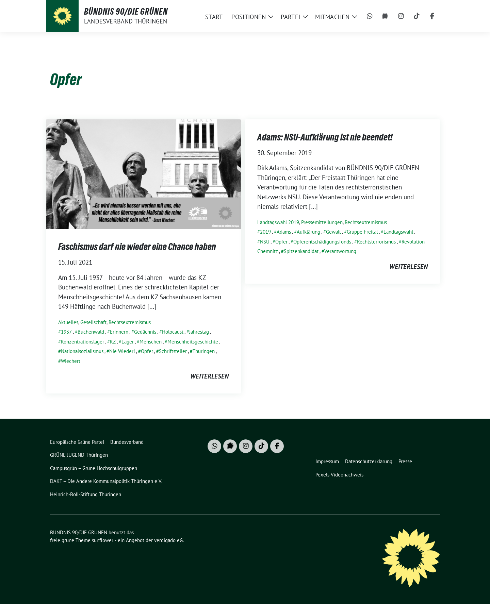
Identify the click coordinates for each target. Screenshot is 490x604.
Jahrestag (199, 332)
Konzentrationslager (82, 341)
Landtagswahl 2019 (278, 222)
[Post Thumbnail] (143, 173)
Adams (284, 232)
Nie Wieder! (122, 351)
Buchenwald (91, 332)
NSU (265, 241)
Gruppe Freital (362, 232)
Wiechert (70, 361)
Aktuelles (68, 322)
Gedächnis (145, 332)
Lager (127, 341)
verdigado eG (168, 540)
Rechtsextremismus (130, 322)
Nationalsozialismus (82, 351)
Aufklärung (308, 232)
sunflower (102, 540)
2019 (265, 232)
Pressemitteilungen (322, 222)
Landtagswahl (398, 232)
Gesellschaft (93, 322)
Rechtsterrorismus (376, 241)
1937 (66, 332)
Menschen (151, 341)
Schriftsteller (173, 351)
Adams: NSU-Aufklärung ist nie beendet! (325, 137)
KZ (113, 341)
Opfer (147, 351)
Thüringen (204, 351)
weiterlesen (209, 376)
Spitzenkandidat (301, 251)
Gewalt (333, 232)
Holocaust (172, 332)
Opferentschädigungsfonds (322, 241)
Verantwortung (340, 251)
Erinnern (119, 332)
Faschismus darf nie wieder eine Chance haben (137, 246)
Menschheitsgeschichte (192, 341)
